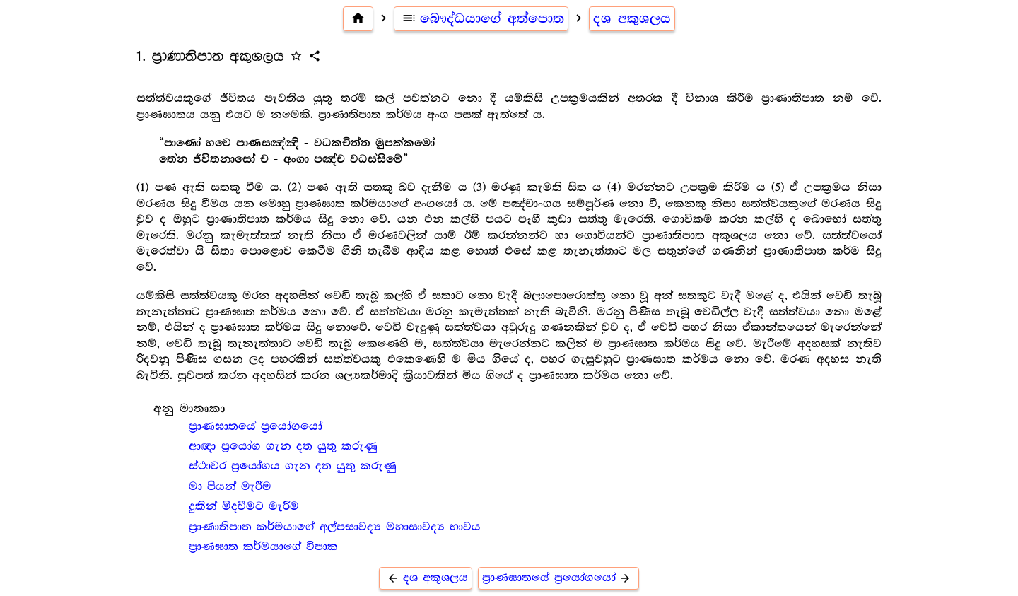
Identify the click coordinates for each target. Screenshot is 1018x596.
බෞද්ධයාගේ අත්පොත (481, 18)
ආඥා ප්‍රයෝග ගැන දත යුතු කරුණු (283, 446)
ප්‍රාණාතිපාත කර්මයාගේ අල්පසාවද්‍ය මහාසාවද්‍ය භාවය (335, 527)
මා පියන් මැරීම (230, 486)
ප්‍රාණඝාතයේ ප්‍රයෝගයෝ (255, 426)
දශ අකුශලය (632, 18)
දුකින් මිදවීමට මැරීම (244, 506)
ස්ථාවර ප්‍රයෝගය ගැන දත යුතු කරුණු (293, 466)
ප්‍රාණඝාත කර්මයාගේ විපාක (263, 547)
